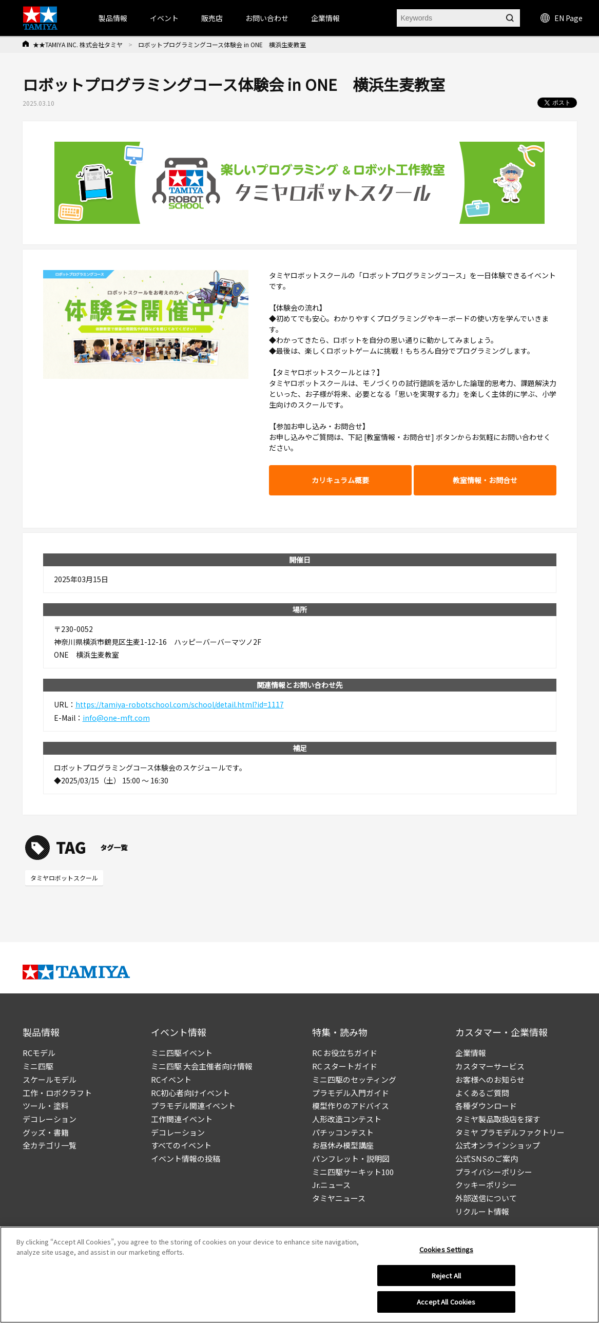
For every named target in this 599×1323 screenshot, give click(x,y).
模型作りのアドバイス (350, 1105)
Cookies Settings (446, 1252)
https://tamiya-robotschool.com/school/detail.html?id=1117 (179, 704)
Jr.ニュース (331, 1184)
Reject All (446, 1278)
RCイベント (171, 1079)
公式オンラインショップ (497, 1145)
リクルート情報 (482, 1211)
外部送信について (486, 1198)
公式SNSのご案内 (486, 1158)
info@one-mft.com (116, 718)
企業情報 (470, 1052)
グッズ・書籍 (46, 1132)
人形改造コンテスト (346, 1119)
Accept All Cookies (446, 1305)
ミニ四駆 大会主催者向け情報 (202, 1066)
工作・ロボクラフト (57, 1092)
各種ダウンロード (486, 1105)
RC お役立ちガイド (344, 1052)
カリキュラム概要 (340, 480)
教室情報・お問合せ (485, 480)
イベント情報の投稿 (185, 1158)
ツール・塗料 (46, 1105)
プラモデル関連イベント (193, 1105)
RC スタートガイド (344, 1066)
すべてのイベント (181, 1145)
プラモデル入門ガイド (350, 1092)
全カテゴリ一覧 (49, 1145)
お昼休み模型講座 (343, 1145)
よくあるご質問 (482, 1092)
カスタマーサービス (490, 1066)
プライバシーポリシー (493, 1171)
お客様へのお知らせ (490, 1079)
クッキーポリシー (486, 1184)
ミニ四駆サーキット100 (353, 1171)
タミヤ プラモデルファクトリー (510, 1132)
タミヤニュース (338, 1198)
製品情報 (113, 18)
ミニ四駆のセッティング (354, 1079)
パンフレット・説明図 (351, 1158)
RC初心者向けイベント (190, 1092)
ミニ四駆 (38, 1066)
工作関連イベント (181, 1119)
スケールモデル (49, 1079)
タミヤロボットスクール (64, 877)
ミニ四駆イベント (181, 1052)
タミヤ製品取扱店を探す (497, 1119)
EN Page (561, 18)
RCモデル (39, 1052)
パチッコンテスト (343, 1132)
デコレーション (49, 1119)
